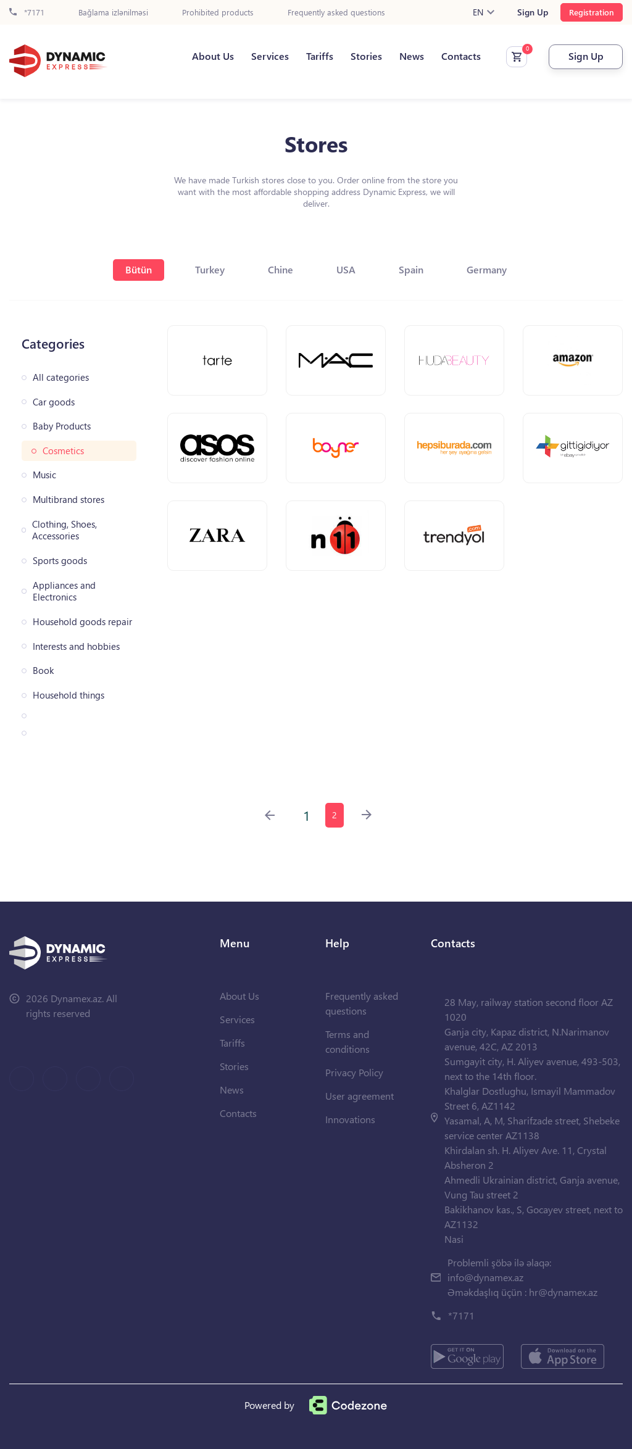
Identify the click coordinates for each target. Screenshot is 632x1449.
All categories (61, 377)
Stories (366, 56)
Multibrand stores (68, 499)
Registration (591, 12)
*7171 (26, 12)
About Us (213, 56)
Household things (68, 695)
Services (270, 56)
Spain (411, 269)
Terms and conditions (347, 1041)
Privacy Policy (354, 1072)
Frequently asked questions (336, 12)
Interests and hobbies (76, 646)
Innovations (350, 1119)
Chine (280, 269)
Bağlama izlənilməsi (113, 12)
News (411, 56)
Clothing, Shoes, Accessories (64, 530)
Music (44, 475)
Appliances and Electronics (64, 591)
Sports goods (60, 561)
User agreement (359, 1095)
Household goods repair (82, 622)
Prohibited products (218, 12)
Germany (487, 269)
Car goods (54, 402)
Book (43, 670)
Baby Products (62, 426)
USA (346, 269)
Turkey (210, 269)
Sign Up (532, 12)
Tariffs (319, 56)
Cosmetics (63, 451)
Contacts (461, 56)
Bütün (138, 269)
